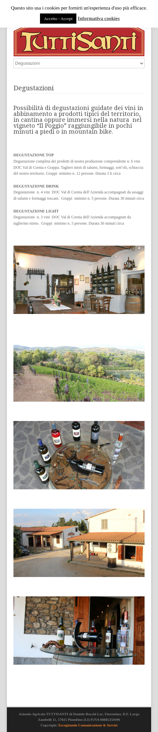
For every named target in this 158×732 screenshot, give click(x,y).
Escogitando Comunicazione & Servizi (87, 725)
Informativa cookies (99, 18)
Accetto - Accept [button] (58, 18)
